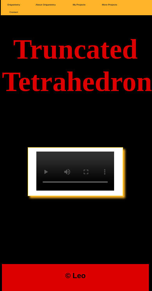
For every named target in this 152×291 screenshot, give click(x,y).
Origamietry (13, 5)
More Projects (109, 5)
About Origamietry (45, 5)
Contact (13, 12)
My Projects (79, 5)
